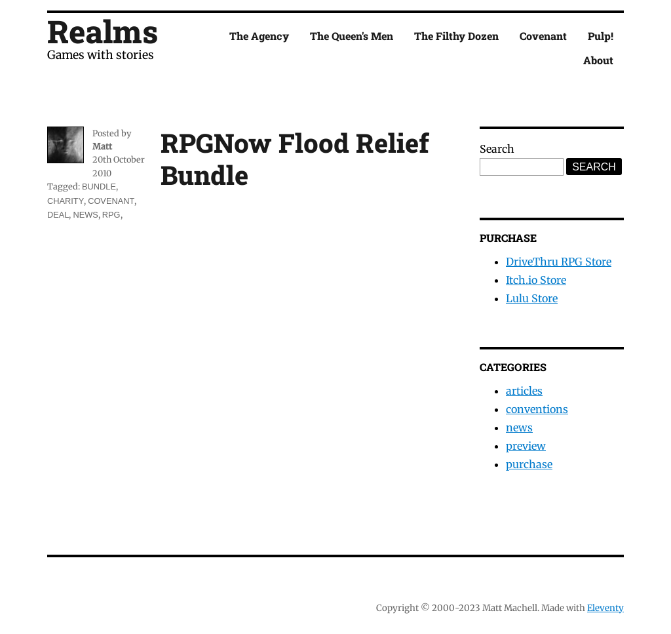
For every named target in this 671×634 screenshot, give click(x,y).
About (598, 60)
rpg (111, 215)
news (85, 215)
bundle (99, 186)
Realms (102, 31)
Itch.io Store (536, 280)
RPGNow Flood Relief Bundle (295, 158)
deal (58, 215)
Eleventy (605, 608)
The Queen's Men (351, 36)
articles (524, 390)
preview (526, 445)
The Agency (259, 36)
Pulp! (600, 36)
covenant (111, 201)
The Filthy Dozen (456, 36)
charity (65, 201)
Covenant (543, 36)
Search (497, 148)
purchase (529, 464)
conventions (537, 409)
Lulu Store (532, 298)
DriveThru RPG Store (558, 261)
